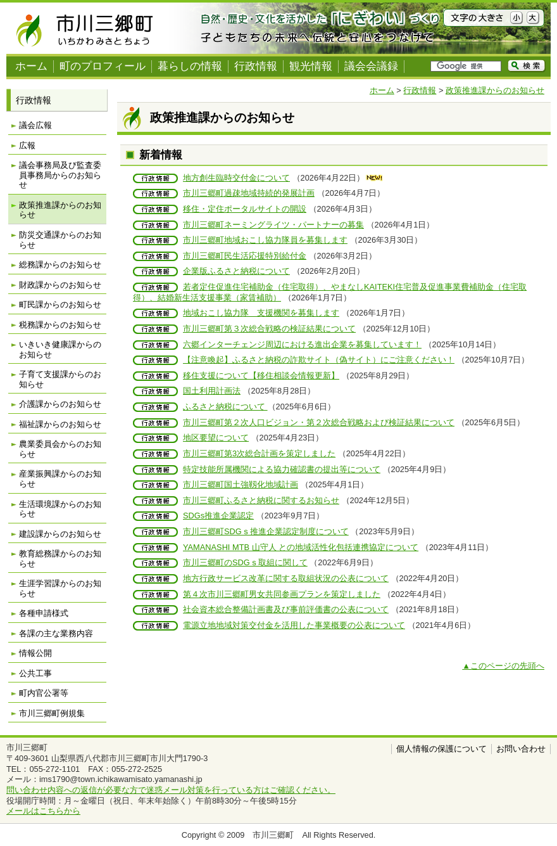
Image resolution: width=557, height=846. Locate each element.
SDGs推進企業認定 (218, 515)
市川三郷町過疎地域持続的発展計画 (249, 193)
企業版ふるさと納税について (236, 271)
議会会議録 (371, 66)
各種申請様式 (43, 613)
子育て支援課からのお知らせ (60, 379)
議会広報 (35, 125)
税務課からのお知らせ (60, 325)
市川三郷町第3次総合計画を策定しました (259, 453)
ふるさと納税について (225, 406)
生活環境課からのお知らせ (60, 509)
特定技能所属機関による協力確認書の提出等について (281, 469)
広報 (27, 145)
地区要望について (216, 437)
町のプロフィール (102, 66)
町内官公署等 (43, 693)
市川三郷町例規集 (52, 713)
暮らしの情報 (190, 66)
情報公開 (35, 653)
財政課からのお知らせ (60, 285)
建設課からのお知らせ (60, 534)
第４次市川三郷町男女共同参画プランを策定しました (281, 594)
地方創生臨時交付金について (236, 178)
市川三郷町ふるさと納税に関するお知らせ (261, 500)
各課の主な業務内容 (56, 633)
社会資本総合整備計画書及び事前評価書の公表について (286, 609)
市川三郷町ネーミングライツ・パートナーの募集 (273, 224)
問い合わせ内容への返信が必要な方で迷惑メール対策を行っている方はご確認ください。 (170, 790)
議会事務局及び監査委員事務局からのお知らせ (60, 174)
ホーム (31, 66)
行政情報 (255, 66)
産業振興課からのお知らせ (60, 479)
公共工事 (35, 673)
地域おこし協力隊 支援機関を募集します (261, 312)
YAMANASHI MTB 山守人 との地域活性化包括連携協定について (300, 547)
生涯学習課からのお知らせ (60, 588)
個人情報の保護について (441, 748)
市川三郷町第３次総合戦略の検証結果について (269, 328)
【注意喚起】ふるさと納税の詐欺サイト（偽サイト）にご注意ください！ (318, 359)
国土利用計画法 (212, 390)
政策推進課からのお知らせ (495, 90)
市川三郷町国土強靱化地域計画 (240, 484)
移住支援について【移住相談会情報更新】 (261, 375)
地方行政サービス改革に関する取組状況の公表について (286, 578)
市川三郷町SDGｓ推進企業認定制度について (266, 531)
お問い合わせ (521, 748)
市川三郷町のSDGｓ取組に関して (245, 562)
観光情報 (310, 66)
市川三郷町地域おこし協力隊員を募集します (265, 240)
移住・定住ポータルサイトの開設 (244, 209)
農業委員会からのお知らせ (60, 449)
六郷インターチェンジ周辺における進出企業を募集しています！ (302, 344)
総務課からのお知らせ (60, 264)
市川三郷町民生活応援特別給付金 (244, 255)
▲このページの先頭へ (503, 665)
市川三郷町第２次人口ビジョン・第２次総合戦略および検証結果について (318, 422)
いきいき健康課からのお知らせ (60, 349)
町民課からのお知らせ (60, 304)
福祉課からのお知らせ (60, 424)
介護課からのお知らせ (60, 404)
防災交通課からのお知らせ (60, 240)
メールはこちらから (43, 811)
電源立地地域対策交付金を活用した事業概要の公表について (294, 625)
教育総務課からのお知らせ (60, 558)
